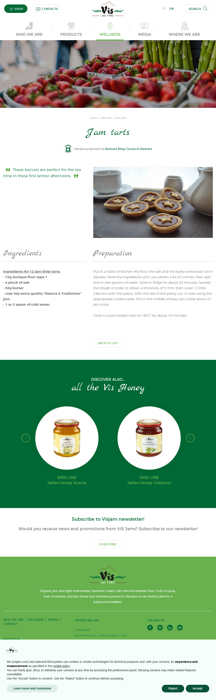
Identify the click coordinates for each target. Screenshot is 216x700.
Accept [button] (197, 688)
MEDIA (53, 620)
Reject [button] (173, 688)
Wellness (106, 117)
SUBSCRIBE (108, 544)
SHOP (16, 9)
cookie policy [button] (61, 666)
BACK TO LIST (108, 343)
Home (94, 117)
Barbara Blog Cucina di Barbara (128, 149)
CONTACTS (47, 9)
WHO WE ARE (13, 620)
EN (171, 9)
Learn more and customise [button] (32, 688)
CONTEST (10, 624)
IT (164, 9)
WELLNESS (36, 620)
